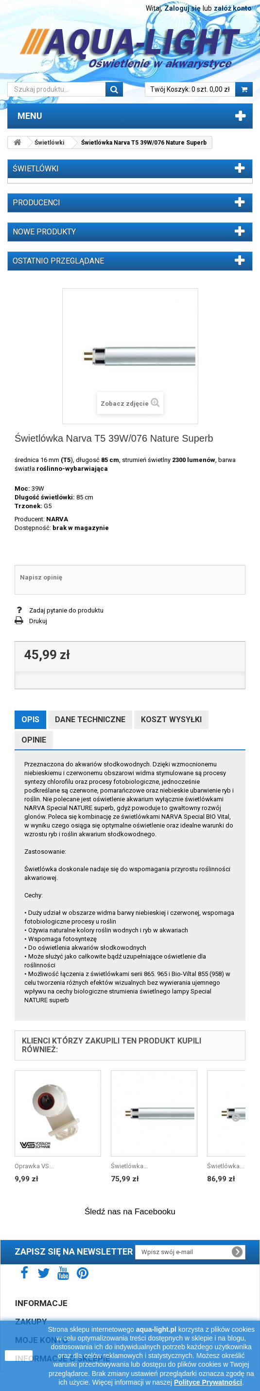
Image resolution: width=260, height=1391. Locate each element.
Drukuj (38, 621)
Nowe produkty (44, 231)
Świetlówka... (129, 1166)
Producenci (36, 202)
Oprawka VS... (34, 1166)
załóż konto (233, 8)
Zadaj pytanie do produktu (66, 610)
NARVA (57, 519)
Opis (30, 719)
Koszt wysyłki (171, 719)
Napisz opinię (41, 577)
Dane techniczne (90, 719)
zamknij (18, 1355)
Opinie (33, 740)
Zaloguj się (182, 8)
